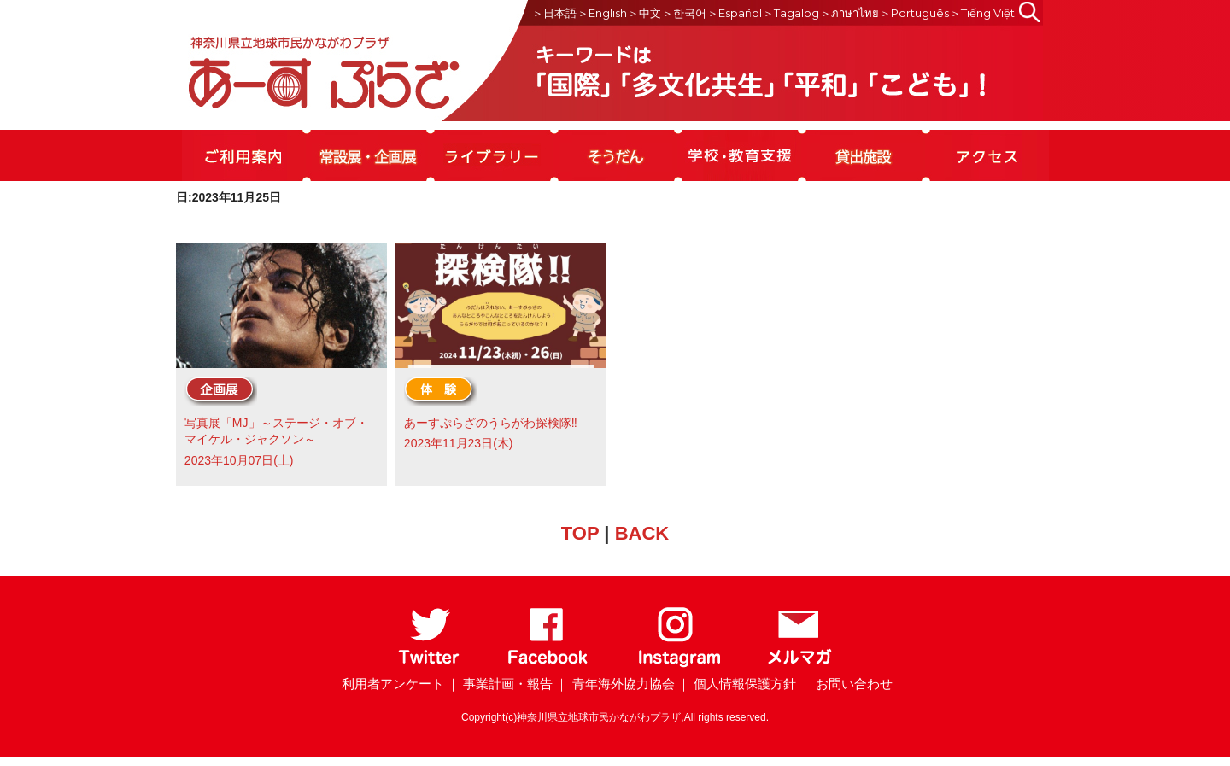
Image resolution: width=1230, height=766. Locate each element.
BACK (642, 533)
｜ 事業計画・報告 (500, 683)
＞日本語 (554, 13)
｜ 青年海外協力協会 (614, 683)
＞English (602, 13)
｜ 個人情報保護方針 (736, 683)
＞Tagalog (791, 13)
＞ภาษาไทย (849, 13)
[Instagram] (678, 664)
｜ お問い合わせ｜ (852, 683)
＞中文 (644, 13)
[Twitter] (429, 664)
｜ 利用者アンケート (384, 683)
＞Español (734, 13)
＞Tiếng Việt (982, 13)
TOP (580, 533)
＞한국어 (684, 13)
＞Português (914, 13)
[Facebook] (548, 664)
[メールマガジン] (799, 664)
